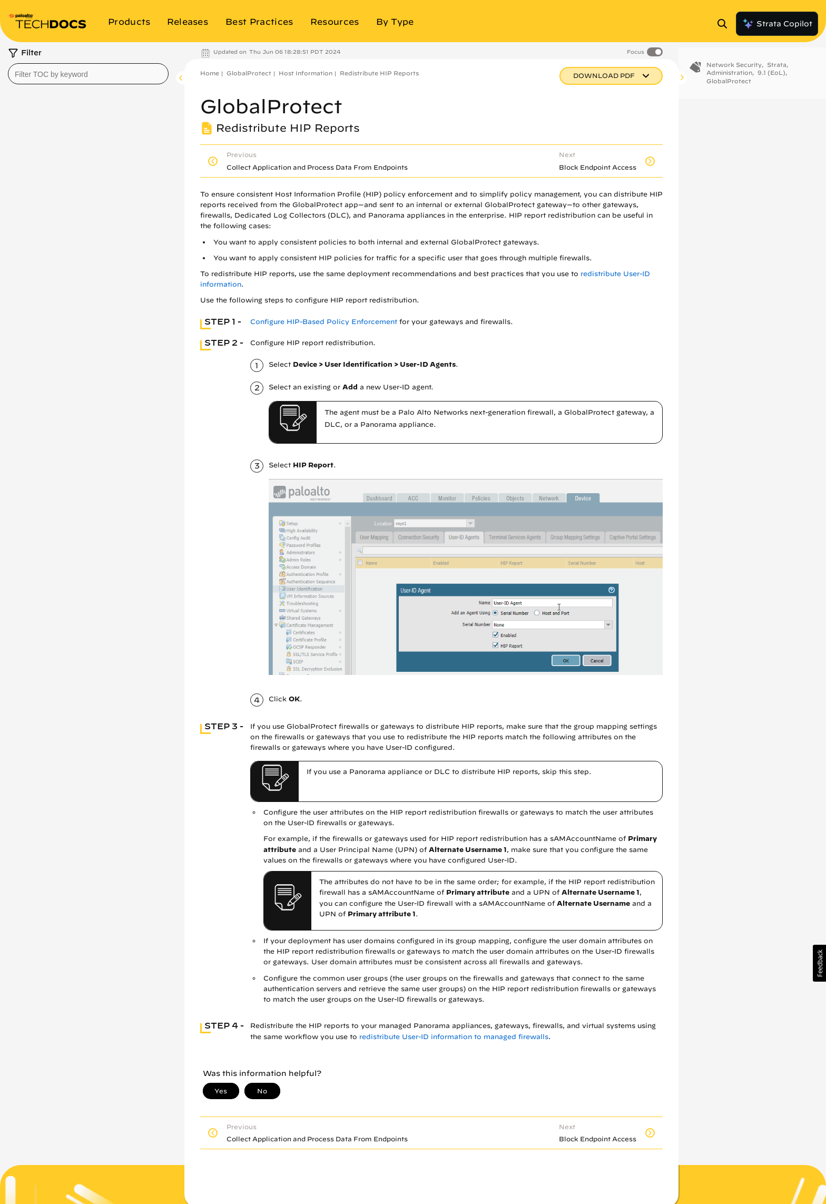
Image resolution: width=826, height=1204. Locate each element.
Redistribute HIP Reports (379, 73)
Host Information (305, 73)
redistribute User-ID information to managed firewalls (453, 1037)
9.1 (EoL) (771, 80)
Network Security (734, 72)
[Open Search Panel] (725, 23)
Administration (729, 80)
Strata (776, 72)
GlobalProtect (249, 73)
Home (209, 73)
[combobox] (88, 73)
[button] (819, 963)
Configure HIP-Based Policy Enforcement (323, 322)
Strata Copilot (777, 23)
